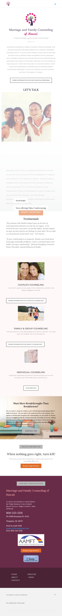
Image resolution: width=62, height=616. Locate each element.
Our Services (31, 388)
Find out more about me (31, 447)
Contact (15, 580)
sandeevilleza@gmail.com (17, 528)
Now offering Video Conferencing (31, 208)
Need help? (21, 200)
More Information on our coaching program (31, 80)
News (31, 577)
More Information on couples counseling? (26, 300)
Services (32, 574)
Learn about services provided (31, 483)
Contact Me (31, 431)
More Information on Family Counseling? (25, 344)
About (14, 577)
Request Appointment (31, 466)
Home (14, 574)
